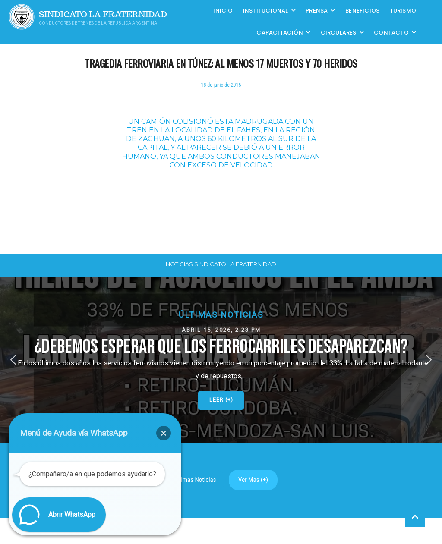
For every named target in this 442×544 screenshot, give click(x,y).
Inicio (223, 10)
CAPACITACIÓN (279, 32)
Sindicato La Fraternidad (103, 14)
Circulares (339, 32)
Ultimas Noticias (195, 480)
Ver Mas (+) (253, 480)
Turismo (403, 10)
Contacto (391, 32)
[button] (221, 360)
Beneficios (362, 10)
